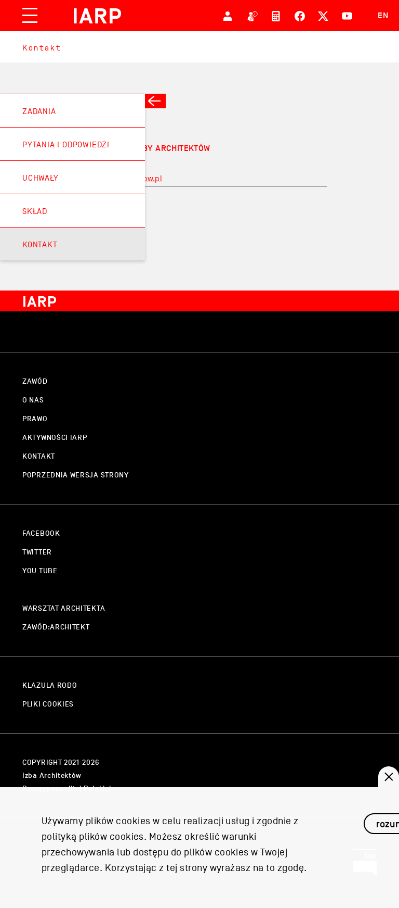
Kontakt (41, 47)
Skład (34, 211)
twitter (37, 552)
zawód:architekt (56, 627)
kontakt (38, 456)
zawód (35, 381)
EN (383, 15)
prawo (35, 418)
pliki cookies (48, 704)
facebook (41, 533)
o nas (33, 400)
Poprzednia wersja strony (75, 475)
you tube (40, 570)
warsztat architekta (63, 608)
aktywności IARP (54, 437)
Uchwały (40, 178)
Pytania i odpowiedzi (66, 144)
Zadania (39, 111)
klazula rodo (49, 685)
